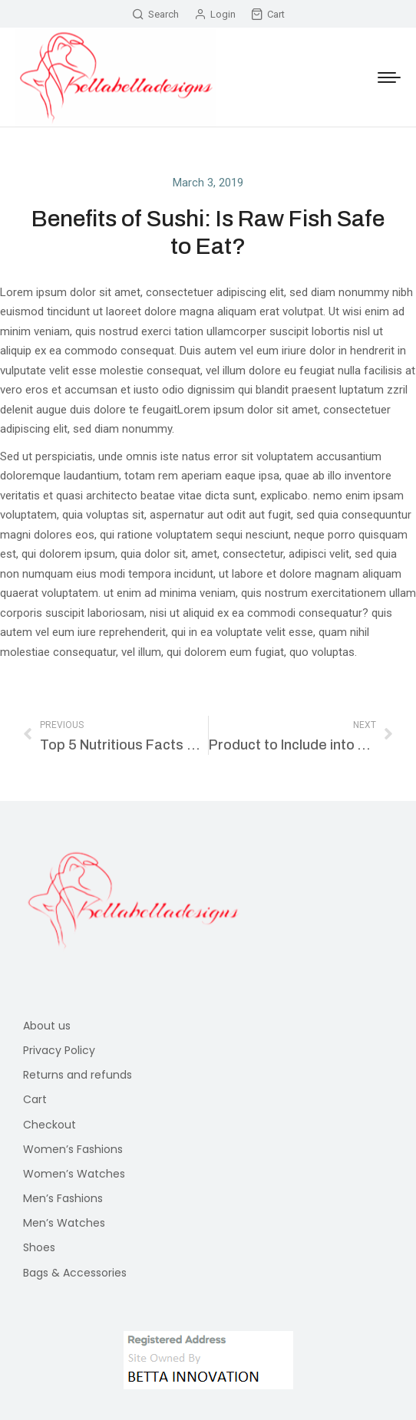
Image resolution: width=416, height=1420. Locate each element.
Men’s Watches (64, 1223)
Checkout (49, 1124)
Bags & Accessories (75, 1272)
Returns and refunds (77, 1074)
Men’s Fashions (63, 1198)
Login (215, 14)
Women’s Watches (74, 1173)
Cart (268, 14)
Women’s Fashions (73, 1149)
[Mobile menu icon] (389, 77)
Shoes (39, 1247)
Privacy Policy (59, 1050)
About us (47, 1025)
